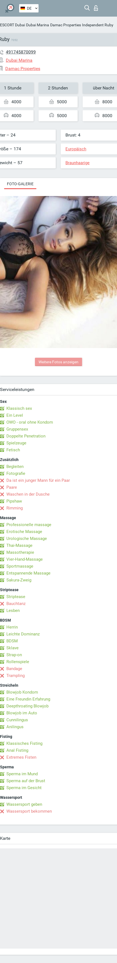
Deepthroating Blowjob (27, 706)
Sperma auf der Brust (25, 780)
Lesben (13, 610)
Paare (11, 487)
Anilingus (15, 726)
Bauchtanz (16, 603)
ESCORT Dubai (12, 25)
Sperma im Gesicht (24, 787)
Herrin (12, 627)
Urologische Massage (26, 538)
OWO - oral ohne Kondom (29, 422)
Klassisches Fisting (24, 743)
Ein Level (14, 415)
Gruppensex (17, 429)
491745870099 (21, 52)
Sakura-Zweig (18, 580)
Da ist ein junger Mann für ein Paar (38, 480)
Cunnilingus (17, 719)
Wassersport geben (24, 804)
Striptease (15, 596)
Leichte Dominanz (23, 634)
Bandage (14, 668)
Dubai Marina (37, 25)
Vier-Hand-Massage (24, 559)
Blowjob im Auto (21, 712)
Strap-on (14, 654)
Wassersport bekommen (29, 811)
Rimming (14, 508)
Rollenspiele (17, 661)
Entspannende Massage (28, 573)
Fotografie (15, 473)
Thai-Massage (19, 545)
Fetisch (13, 449)
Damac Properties (65, 25)
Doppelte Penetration (25, 436)
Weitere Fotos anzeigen (58, 362)
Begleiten (15, 466)
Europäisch (75, 148)
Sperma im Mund (22, 773)
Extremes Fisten (21, 757)
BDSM (12, 640)
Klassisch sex (19, 408)
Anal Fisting (17, 750)
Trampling (15, 675)
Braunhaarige (77, 162)
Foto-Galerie (20, 184)
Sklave (12, 647)
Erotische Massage (24, 531)
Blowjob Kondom (22, 692)
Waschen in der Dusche (28, 494)
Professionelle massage (28, 524)
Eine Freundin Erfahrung (28, 699)
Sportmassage (19, 566)
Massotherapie (20, 552)
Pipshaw (14, 501)
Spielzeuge (16, 443)
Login (96, 8)
